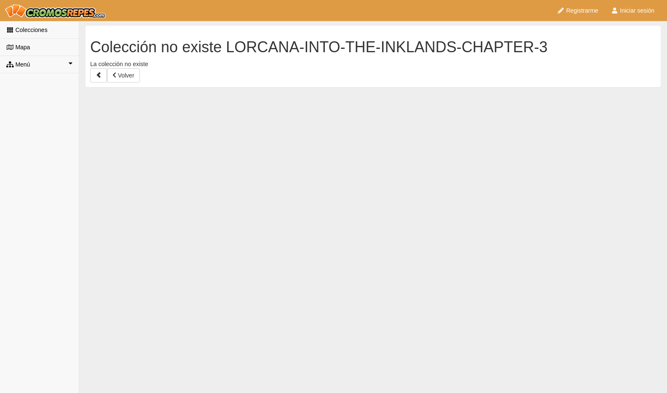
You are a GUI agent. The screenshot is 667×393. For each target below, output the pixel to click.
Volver (123, 75)
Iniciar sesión (632, 10)
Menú (39, 64)
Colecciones (27, 30)
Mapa (18, 47)
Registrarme (577, 10)
